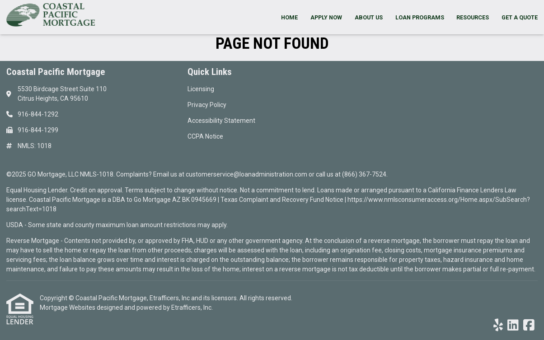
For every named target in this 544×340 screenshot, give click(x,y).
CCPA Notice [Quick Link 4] (205, 136)
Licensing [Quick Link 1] (201, 89)
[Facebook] (529, 325)
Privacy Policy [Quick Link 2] (207, 104)
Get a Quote (520, 17)
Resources (472, 17)
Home (289, 17)
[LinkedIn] (513, 325)
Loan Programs (419, 17)
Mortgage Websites (68, 307)
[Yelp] (498, 325)
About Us (369, 17)
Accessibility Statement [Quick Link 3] (221, 120)
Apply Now (326, 17)
